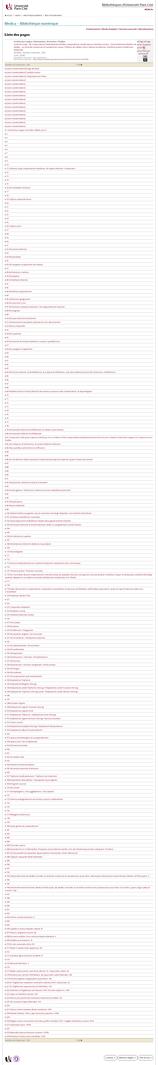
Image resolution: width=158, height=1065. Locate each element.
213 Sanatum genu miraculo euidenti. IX (24, 955)
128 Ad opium (12, 626)
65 (6, 376)
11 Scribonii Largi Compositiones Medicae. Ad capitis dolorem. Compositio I (40, 168)
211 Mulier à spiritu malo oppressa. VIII (23, 948)
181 (7, 829)
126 (7, 618)
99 (6, 509)
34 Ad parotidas (13, 256)
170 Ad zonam (12, 787)
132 (7, 641)
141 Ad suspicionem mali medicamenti (23, 676)
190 (7, 864)
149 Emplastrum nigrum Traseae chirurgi (24, 707)
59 (6, 352)
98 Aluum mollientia (14, 505)
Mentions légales (126, 1057)
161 (7, 753)
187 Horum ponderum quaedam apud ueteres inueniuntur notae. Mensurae (41, 853)
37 (6, 268)
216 (7, 967)
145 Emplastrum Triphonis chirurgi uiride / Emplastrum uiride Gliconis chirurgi (41, 691)
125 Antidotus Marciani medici (19, 614)
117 (7, 581)
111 (7, 555)
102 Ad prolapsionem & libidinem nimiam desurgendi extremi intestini (38, 520)
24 (6, 218)
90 (6, 474)
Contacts (110, 1057)
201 (7, 909)
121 (7, 599)
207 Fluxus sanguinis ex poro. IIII (20, 932)
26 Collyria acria (13, 226)
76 (6, 418)
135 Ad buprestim (14, 653)
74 (6, 410)
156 (7, 733)
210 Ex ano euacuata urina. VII (19, 944)
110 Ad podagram (14, 551)
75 (6, 414)
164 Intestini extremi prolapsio (19, 764)
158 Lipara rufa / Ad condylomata (21, 741)
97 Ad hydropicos (13, 501)
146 (7, 695)
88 (6, 467)
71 (6, 399)
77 (6, 422)
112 (7, 559)
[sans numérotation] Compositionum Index (25, 76)
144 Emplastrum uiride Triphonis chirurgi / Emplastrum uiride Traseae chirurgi (41, 687)
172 (7, 795)
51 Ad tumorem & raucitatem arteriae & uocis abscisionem (32, 322)
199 (7, 901)
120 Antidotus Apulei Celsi (17, 595)
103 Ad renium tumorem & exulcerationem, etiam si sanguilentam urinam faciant (43, 524)
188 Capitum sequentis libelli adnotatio (23, 856)
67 (6, 383)
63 (6, 368)
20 (6, 203)
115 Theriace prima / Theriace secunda (24, 570)
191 (7, 868)
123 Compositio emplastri (17, 607)
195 (7, 883)
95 (6, 494)
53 (6, 329)
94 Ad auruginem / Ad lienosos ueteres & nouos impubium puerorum (38, 490)
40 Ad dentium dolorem (16, 279)
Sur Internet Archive (144, 52)
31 (6, 245)
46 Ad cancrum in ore (15, 303)
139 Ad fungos (12, 668)
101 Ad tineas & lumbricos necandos (22, 517)
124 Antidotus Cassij (15, 610)
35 (6, 260)
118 (7, 585)
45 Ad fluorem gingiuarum (17, 299)
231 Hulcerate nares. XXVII (18, 1024)
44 (6, 295)
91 (6, 478)
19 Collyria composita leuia (18, 199)
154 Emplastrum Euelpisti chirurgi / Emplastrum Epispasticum (33, 726)
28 (6, 233)
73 (6, 406)
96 (6, 497)
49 (6, 314)
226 (7, 1005)
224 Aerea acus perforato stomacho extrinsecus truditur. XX (33, 997)
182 (7, 833)
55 (6, 337)
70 (6, 395)
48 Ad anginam (12, 310)
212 (7, 951)
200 (7, 905)
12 (6, 172)
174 (7, 803)
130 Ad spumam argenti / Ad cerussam (23, 634)
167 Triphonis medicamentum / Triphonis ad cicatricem (31, 776)
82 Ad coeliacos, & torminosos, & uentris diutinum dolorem (32, 444)
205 (7, 924)
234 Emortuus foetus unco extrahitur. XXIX (25, 1036)
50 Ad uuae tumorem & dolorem (20, 318)
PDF (142, 47)
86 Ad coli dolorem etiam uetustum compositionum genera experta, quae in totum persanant (49, 459)
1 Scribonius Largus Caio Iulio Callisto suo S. (26, 130)
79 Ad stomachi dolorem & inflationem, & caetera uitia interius (34, 429)
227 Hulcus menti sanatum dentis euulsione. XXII (28, 1009)
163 (7, 760)
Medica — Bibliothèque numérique (31, 23)
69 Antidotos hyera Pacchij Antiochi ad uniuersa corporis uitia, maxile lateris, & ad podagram (48, 391)
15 (6, 183)
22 (6, 210)
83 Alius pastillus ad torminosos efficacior (25, 447)
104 (7, 528)
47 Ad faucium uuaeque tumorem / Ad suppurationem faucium (35, 306)
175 (7, 806)
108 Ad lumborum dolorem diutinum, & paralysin (28, 543)
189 (7, 860)
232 (7, 1028)
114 (7, 567)
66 (6, 379)
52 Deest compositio (15, 326)
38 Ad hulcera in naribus (17, 272)
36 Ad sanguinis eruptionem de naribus (24, 264)
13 (6, 176)
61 (6, 360)
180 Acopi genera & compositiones (21, 826)
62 (6, 364)
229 (7, 1017)
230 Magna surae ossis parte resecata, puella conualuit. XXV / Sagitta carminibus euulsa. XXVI (49, 1021)
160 (7, 749)
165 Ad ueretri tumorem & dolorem (21, 768)
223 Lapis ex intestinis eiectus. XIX (21, 994)
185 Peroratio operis (15, 845)
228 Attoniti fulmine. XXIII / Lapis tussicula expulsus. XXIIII (32, 1013)
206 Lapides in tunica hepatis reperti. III (23, 928)
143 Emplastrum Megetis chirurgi (20, 683)
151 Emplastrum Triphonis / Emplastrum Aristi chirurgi (30, 714)
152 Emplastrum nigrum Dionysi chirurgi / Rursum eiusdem (32, 718)
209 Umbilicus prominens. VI (18, 940)
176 (7, 810)
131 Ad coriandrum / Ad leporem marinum (25, 637)
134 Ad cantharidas (14, 649)
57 (6, 345)
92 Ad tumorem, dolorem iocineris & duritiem (26, 482)
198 (7, 898)
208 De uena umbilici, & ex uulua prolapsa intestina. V (30, 936)
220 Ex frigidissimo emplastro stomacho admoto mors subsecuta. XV (37, 982)
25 (6, 222)
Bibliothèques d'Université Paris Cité (127, 4)
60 (6, 356)
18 (6, 195)
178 (7, 818)
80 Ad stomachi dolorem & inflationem (23, 433)
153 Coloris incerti (14, 722)
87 (6, 463)
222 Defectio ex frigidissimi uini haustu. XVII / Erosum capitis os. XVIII (37, 990)
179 (7, 822)
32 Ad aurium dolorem (16, 249)
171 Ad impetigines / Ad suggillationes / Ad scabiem (29, 791)
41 (6, 283)
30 (6, 241)
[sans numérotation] (15, 80)
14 (6, 180)
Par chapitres (145, 44)
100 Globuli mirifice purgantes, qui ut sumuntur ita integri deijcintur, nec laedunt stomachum (48, 513)
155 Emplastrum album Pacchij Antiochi (23, 730)
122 (7, 603)
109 (7, 547)
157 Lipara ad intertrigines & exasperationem (26, 737)
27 (6, 230)
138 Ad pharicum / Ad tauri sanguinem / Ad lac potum (30, 664)
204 (7, 921)
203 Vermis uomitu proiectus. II (20, 917)
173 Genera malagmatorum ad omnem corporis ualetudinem (34, 799)
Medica (148, 9)
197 (7, 894)
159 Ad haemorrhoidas (16, 745)
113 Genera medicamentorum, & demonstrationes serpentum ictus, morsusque (43, 563)
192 (7, 872)
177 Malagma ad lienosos (17, 814)
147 (7, 699)
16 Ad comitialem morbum (17, 187)
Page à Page (144, 41)
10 (6, 164)
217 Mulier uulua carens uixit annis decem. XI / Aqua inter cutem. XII (37, 971)
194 (7, 879)
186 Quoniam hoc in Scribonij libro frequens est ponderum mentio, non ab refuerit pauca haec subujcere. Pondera (59, 849)
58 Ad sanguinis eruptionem (18, 349)
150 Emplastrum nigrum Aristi (19, 710)
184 (7, 841)
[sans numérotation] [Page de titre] (22, 68)
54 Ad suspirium (13, 333)
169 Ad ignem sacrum (15, 783)
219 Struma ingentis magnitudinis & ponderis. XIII (28, 978)
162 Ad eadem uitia (14, 756)
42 (6, 287)
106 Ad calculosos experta (18, 536)
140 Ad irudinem (13, 672)
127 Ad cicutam (12, 622)
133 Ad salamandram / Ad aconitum (22, 645)
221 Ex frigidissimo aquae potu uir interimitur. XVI (28, 986)
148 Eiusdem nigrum (15, 703)
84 (6, 451)
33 (6, 253)
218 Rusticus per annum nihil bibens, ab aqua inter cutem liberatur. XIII (38, 974)
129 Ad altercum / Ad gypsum (19, 630)
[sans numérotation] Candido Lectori (22, 72)
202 (7, 913)
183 (7, 837)
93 (6, 486)
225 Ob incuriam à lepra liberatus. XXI (23, 1001)
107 (7, 540)
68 (6, 387)
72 (6, 402)
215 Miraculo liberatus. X (17, 963)
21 (6, 206)
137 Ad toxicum (12, 660)
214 (7, 959)
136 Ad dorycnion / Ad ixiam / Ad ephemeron (26, 657)
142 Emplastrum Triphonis (17, 680)
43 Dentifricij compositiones (18, 291)
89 (6, 470)
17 (6, 191)
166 (7, 772)
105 (7, 532)
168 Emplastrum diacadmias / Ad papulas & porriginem (31, 780)
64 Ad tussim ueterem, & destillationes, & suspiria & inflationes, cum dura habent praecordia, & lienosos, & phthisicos (60, 372)
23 (6, 214)
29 (6, 237)
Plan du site (145, 1057)
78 (6, 425)
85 (6, 455)
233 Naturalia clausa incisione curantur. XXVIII (27, 1032)
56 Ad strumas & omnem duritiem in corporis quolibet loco (32, 341)
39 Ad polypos (12, 276)
